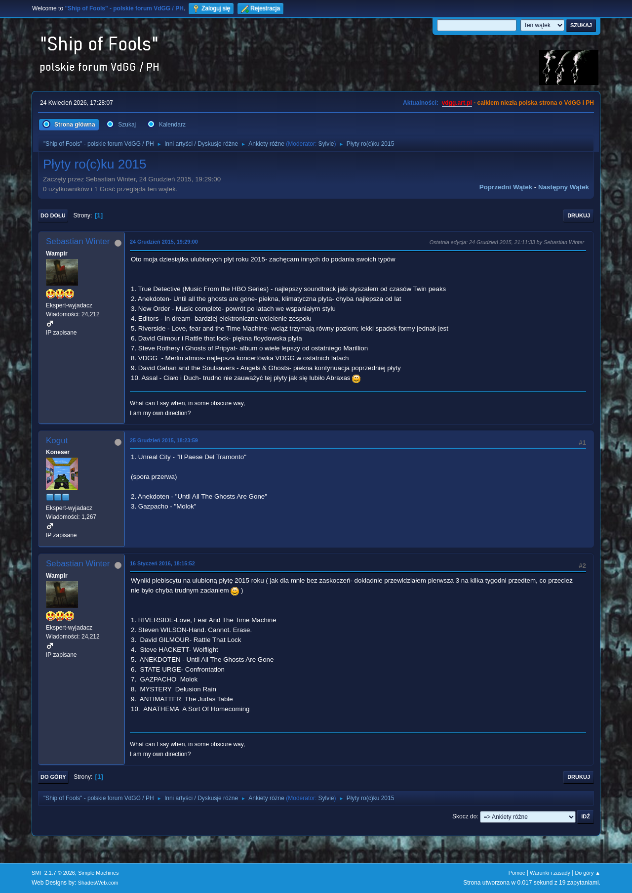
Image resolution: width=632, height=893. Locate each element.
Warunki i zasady (550, 873)
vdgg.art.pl (457, 102)
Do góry (53, 777)
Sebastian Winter (78, 241)
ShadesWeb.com (98, 883)
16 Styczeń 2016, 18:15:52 (162, 563)
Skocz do (464, 816)
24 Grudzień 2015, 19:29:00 (164, 242)
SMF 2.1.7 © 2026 (53, 873)
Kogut (57, 440)
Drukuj (578, 215)
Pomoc (517, 873)
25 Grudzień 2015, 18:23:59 (164, 440)
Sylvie (326, 143)
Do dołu (53, 215)
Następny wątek (563, 187)
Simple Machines (98, 873)
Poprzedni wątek (505, 187)
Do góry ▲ (587, 873)
